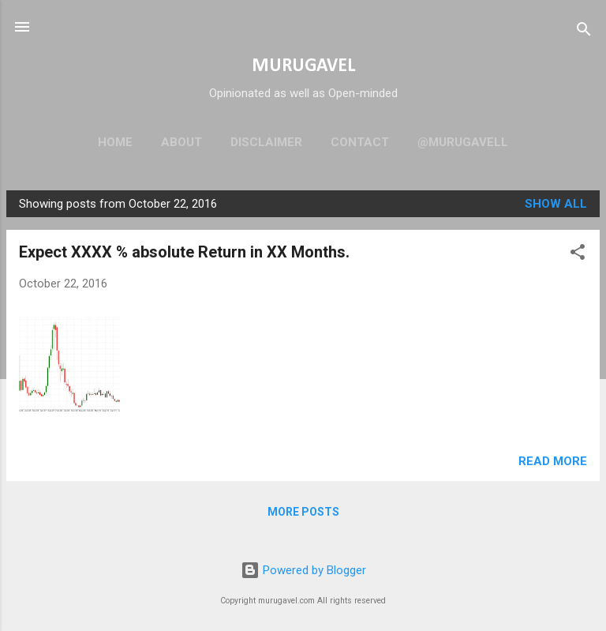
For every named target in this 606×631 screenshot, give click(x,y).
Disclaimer (266, 142)
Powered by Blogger (303, 570)
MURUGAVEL (303, 66)
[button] (577, 254)
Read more (552, 461)
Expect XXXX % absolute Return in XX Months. (184, 251)
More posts (303, 511)
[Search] (583, 32)
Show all (556, 204)
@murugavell (462, 142)
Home (115, 142)
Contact (360, 142)
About (181, 142)
